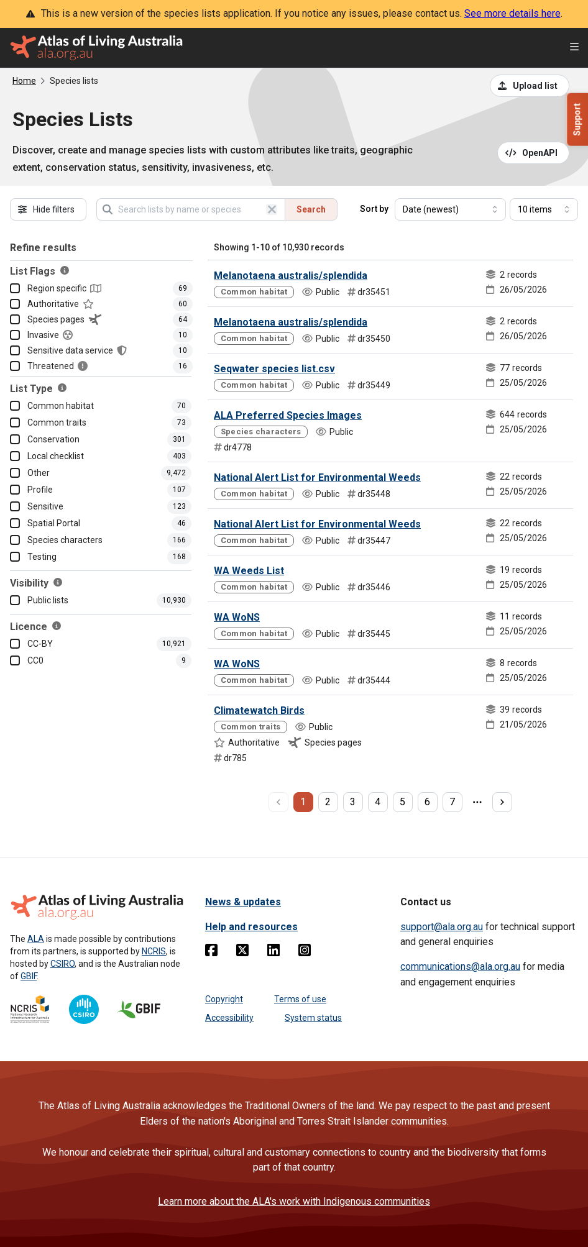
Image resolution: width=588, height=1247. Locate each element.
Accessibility (229, 1018)
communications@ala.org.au (460, 966)
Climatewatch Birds (259, 710)
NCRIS (154, 951)
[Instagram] (304, 952)
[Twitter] (242, 952)
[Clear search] (271, 209)
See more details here (512, 13)
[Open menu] (574, 48)
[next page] (502, 802)
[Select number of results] (544, 209)
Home (24, 81)
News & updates (243, 902)
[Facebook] (211, 952)
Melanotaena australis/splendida (290, 275)
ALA (35, 939)
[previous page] (278, 802)
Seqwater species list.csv (274, 369)
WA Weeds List (249, 571)
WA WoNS (237, 617)
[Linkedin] (273, 952)
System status (313, 1018)
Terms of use (300, 999)
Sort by (374, 209)
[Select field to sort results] (450, 209)
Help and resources (251, 927)
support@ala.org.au (441, 927)
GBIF (29, 976)
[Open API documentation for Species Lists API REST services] (533, 153)
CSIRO (62, 964)
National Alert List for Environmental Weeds (317, 477)
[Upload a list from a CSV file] (529, 86)
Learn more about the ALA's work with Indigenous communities (294, 1201)
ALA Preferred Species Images (288, 415)
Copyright (224, 999)
